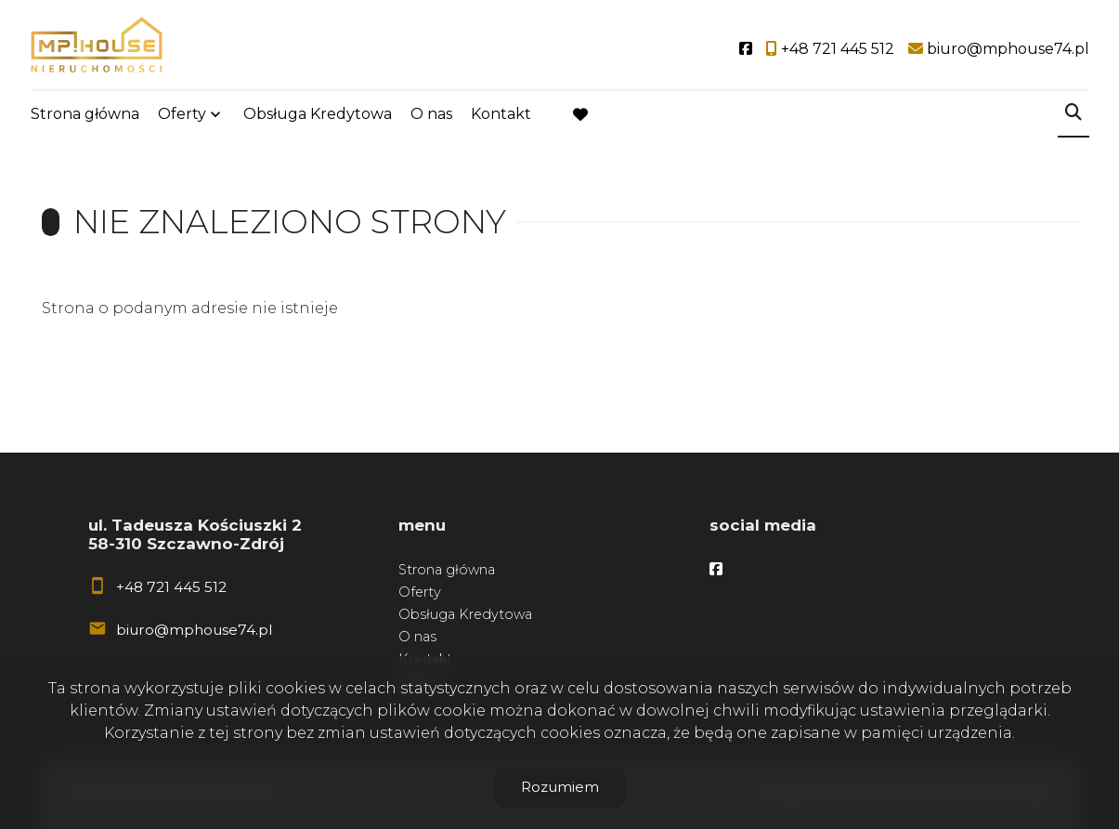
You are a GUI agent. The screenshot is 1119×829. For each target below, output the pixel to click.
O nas (431, 114)
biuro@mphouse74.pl (194, 629)
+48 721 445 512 (171, 587)
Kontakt (501, 114)
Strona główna (85, 114)
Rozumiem (560, 787)
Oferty (182, 114)
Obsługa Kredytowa (317, 114)
